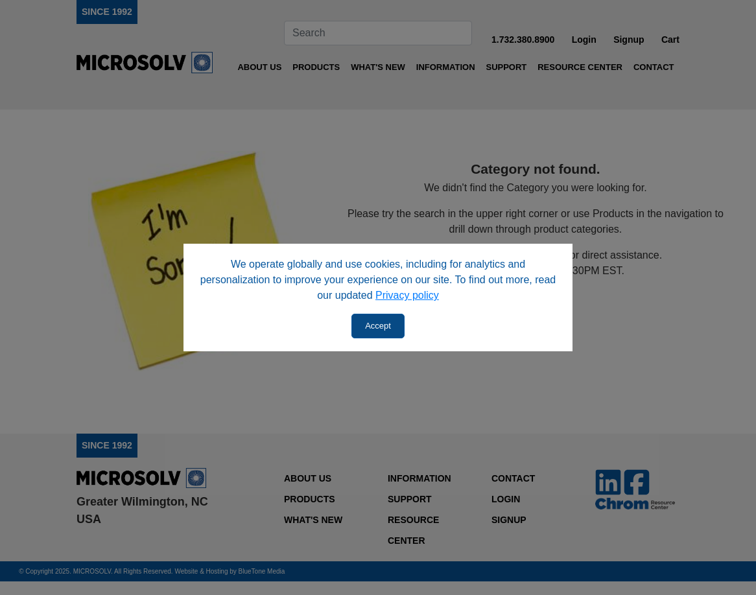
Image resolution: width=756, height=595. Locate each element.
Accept (378, 326)
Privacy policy (407, 295)
